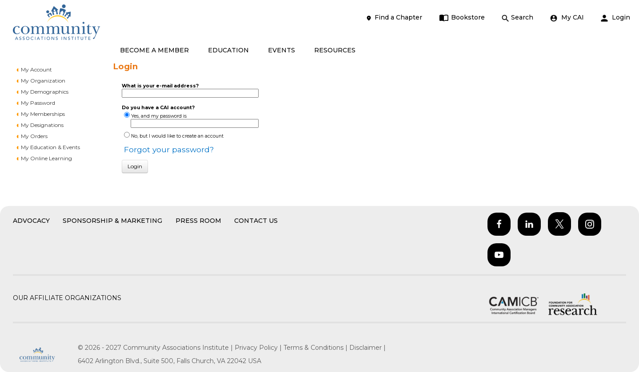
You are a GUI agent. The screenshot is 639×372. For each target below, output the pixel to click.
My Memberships (43, 114)
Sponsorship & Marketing (112, 221)
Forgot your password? (169, 149)
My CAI (567, 17)
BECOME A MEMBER (154, 50)
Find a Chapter (393, 17)
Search (517, 17)
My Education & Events (50, 147)
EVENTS (281, 50)
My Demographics (44, 91)
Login (615, 17)
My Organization (43, 80)
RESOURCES (334, 50)
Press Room (198, 221)
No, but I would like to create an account (177, 136)
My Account (36, 69)
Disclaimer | (367, 348)
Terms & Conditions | (316, 348)
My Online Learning (46, 158)
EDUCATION (228, 50)
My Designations (42, 125)
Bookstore (462, 17)
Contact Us (256, 221)
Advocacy (31, 221)
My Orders (34, 136)
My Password (38, 102)
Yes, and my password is (159, 116)
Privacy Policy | (259, 348)
